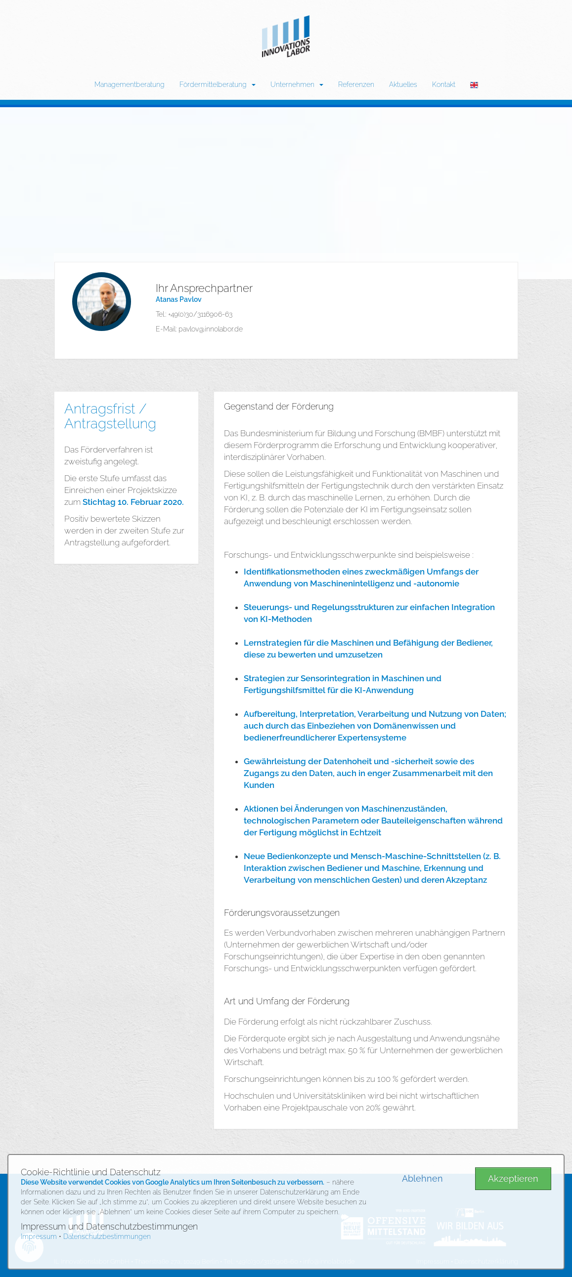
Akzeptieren (513, 1178)
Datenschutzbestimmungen (107, 1236)
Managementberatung (129, 84)
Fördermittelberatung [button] (217, 84)
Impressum (39, 1236)
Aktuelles (403, 84)
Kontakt (443, 84)
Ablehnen (422, 1178)
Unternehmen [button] (296, 84)
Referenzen (356, 84)
